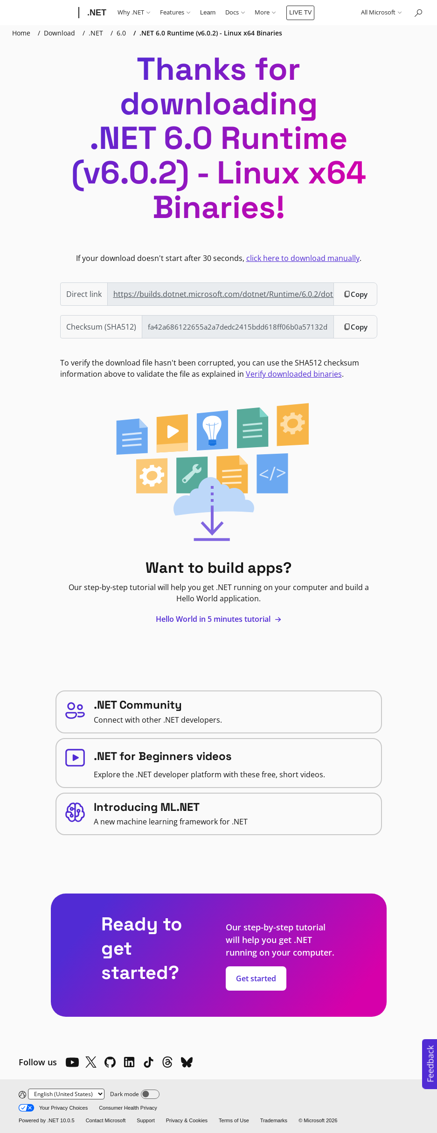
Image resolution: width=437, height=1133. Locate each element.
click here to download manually (303, 258)
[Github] (110, 1062)
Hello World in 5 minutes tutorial (219, 619)
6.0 (121, 32)
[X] (91, 1062)
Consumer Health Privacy (128, 1108)
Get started (256, 978)
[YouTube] (72, 1062)
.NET (96, 32)
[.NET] (96, 12)
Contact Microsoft (106, 1120)
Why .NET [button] (134, 12)
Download (59, 32)
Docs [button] (235, 12)
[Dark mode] (150, 1094)
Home (21, 32)
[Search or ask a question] (418, 12)
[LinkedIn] (129, 1062)
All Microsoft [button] (381, 12)
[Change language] (66, 1094)
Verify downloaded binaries (294, 374)
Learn (207, 12)
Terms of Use (234, 1120)
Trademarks (273, 1120)
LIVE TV (300, 12)
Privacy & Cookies (187, 1120)
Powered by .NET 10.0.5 (47, 1120)
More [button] (265, 12)
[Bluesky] (186, 1062)
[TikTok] (148, 1062)
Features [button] (175, 12)
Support (146, 1120)
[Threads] (167, 1062)
